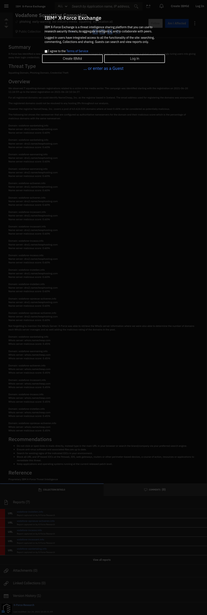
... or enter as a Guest (103, 68)
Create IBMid (72, 59)
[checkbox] (46, 51)
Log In (134, 59)
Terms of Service (77, 51)
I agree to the (68, 51)
